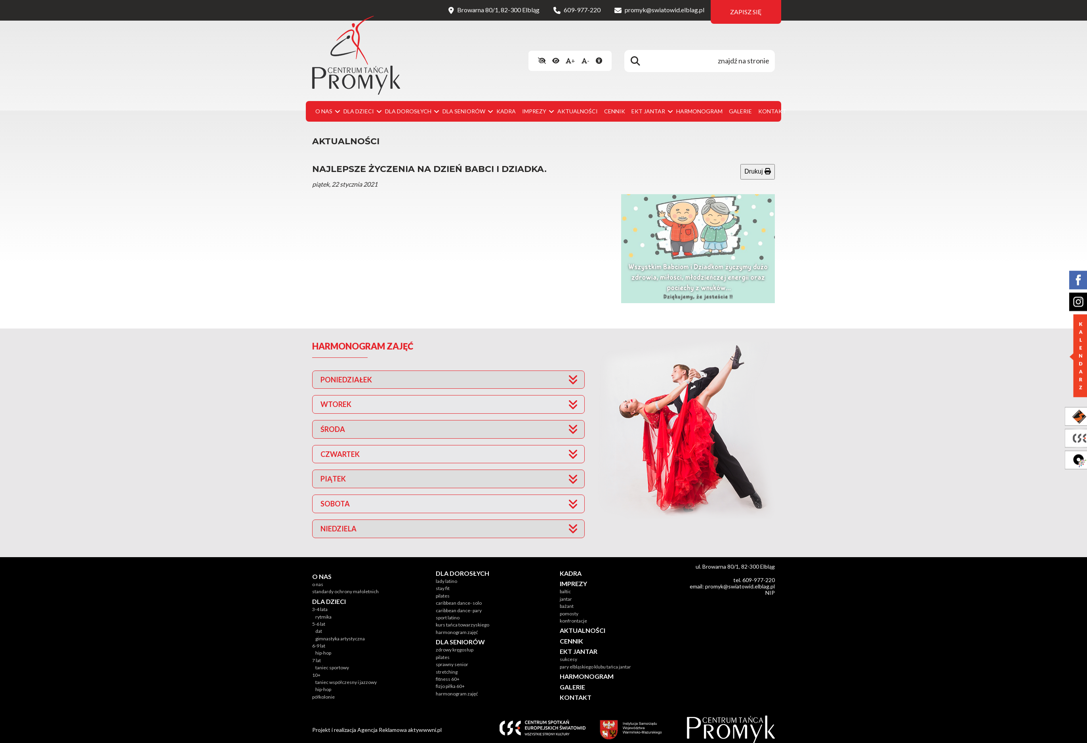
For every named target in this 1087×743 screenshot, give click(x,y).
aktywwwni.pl (425, 721)
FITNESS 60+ (448, 671)
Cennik (614, 103)
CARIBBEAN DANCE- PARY (459, 602)
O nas (317, 576)
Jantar (566, 591)
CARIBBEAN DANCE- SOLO (459, 595)
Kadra (506, 103)
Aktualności (577, 103)
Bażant (567, 599)
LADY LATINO (446, 573)
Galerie (740, 103)
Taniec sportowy (332, 660)
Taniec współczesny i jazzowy (346, 674)
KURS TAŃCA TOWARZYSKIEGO (462, 617)
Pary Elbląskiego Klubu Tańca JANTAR (595, 659)
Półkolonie (323, 689)
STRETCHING (447, 664)
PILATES (443, 588)
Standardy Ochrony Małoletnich (345, 584)
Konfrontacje (573, 613)
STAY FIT (443, 581)
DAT (318, 623)
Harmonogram (699, 103)
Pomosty (569, 606)
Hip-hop (323, 645)
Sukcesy (568, 652)
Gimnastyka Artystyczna (340, 631)
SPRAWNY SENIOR (452, 657)
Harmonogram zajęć (457, 624)
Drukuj (757, 163)
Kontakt (772, 103)
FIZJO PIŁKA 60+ (450, 679)
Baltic (565, 584)
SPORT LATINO (448, 610)
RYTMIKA (323, 609)
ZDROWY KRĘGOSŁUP (454, 642)
